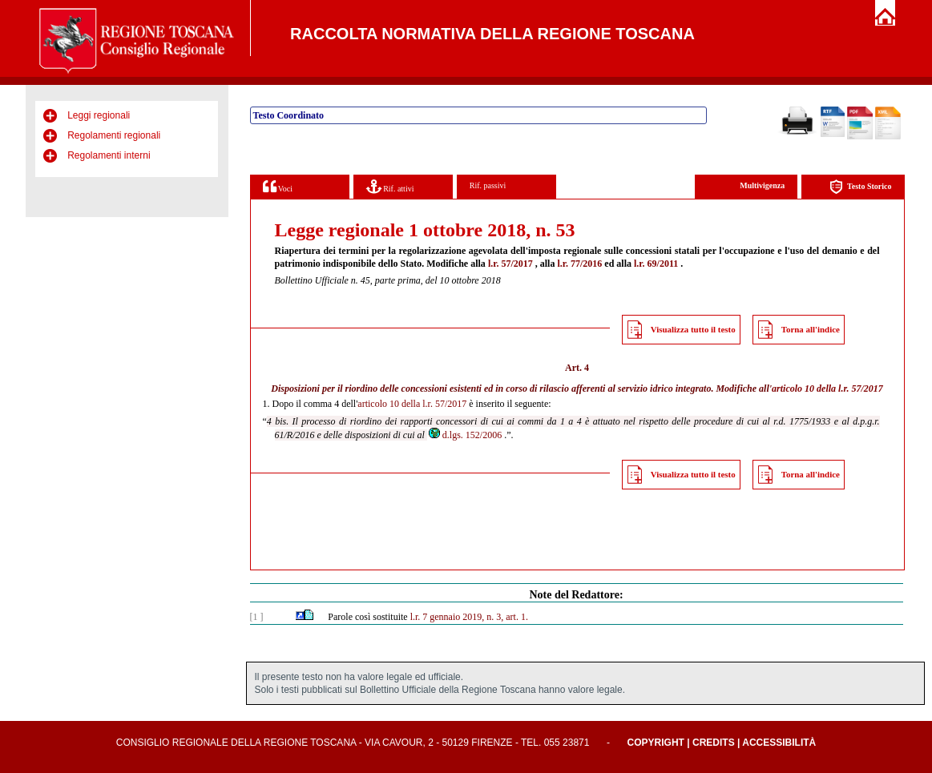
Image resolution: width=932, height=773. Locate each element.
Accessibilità (779, 742)
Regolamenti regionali (113, 135)
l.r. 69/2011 (656, 263)
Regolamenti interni (108, 155)
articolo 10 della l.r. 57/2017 (827, 388)
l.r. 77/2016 (579, 263)
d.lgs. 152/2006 (464, 435)
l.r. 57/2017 (510, 263)
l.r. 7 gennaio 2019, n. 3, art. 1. (469, 616)
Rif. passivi (488, 185)
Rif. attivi (390, 186)
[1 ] (257, 616)
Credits (713, 742)
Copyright (655, 742)
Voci (278, 186)
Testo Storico (860, 187)
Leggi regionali (98, 115)
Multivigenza (762, 185)
